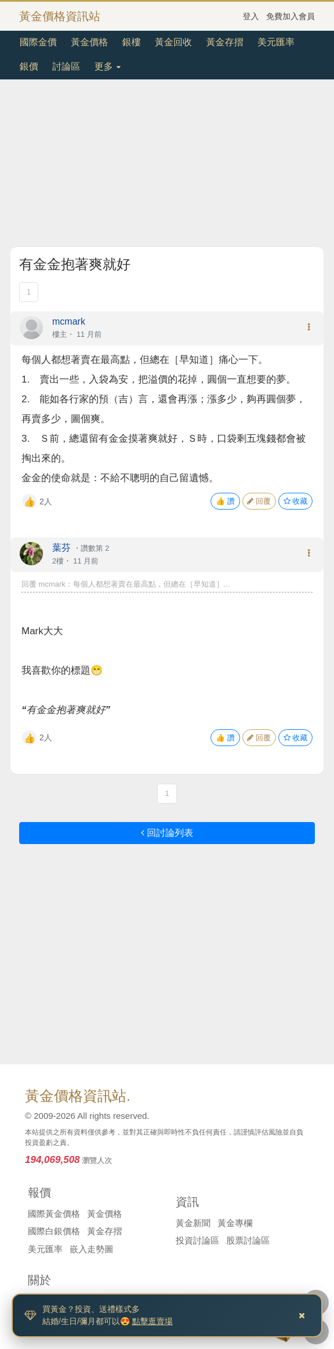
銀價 (29, 66)
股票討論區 (248, 1240)
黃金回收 (173, 42)
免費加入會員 (290, 16)
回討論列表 (167, 833)
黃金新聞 (193, 1223)
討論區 (66, 66)
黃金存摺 (225, 42)
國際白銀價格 (54, 1231)
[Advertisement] (167, 165)
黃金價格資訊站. (77, 1096)
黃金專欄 (234, 1223)
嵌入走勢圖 (91, 1249)
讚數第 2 (95, 548)
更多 (108, 66)
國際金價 (38, 42)
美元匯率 (276, 42)
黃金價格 (89, 42)
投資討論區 (197, 1240)
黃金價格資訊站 (59, 16)
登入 (251, 16)
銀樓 (131, 42)
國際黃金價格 (54, 1214)
